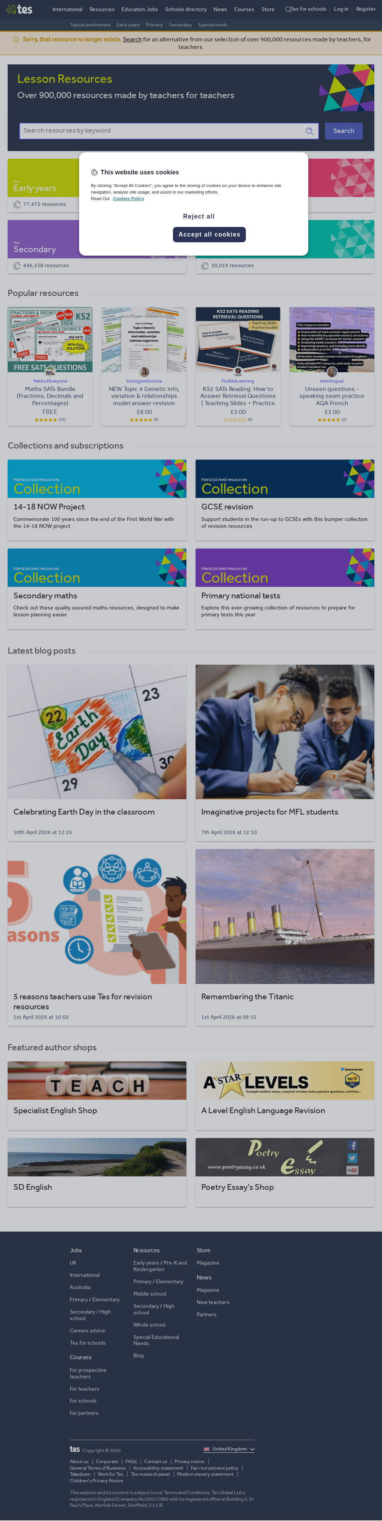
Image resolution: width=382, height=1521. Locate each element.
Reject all (199, 216)
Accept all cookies (209, 234)
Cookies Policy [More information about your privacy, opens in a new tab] (128, 198)
